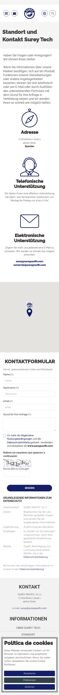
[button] (29, 309)
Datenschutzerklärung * (37, 557)
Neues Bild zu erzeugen (16, 468)
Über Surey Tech (28, 628)
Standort (28, 634)
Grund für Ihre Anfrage (15, 414)
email (6, 401)
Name (6, 374)
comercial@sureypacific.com (29, 265)
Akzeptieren (29, 673)
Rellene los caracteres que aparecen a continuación (24, 454)
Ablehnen (29, 687)
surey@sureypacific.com (29, 261)
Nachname (9, 387)
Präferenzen (29, 680)
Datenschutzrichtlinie (18, 442)
